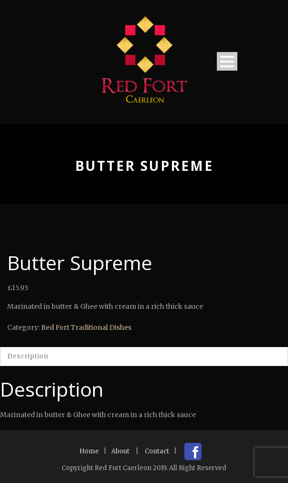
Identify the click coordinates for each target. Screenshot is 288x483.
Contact (157, 451)
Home (89, 451)
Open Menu (227, 61)
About (120, 451)
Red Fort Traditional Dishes (86, 327)
